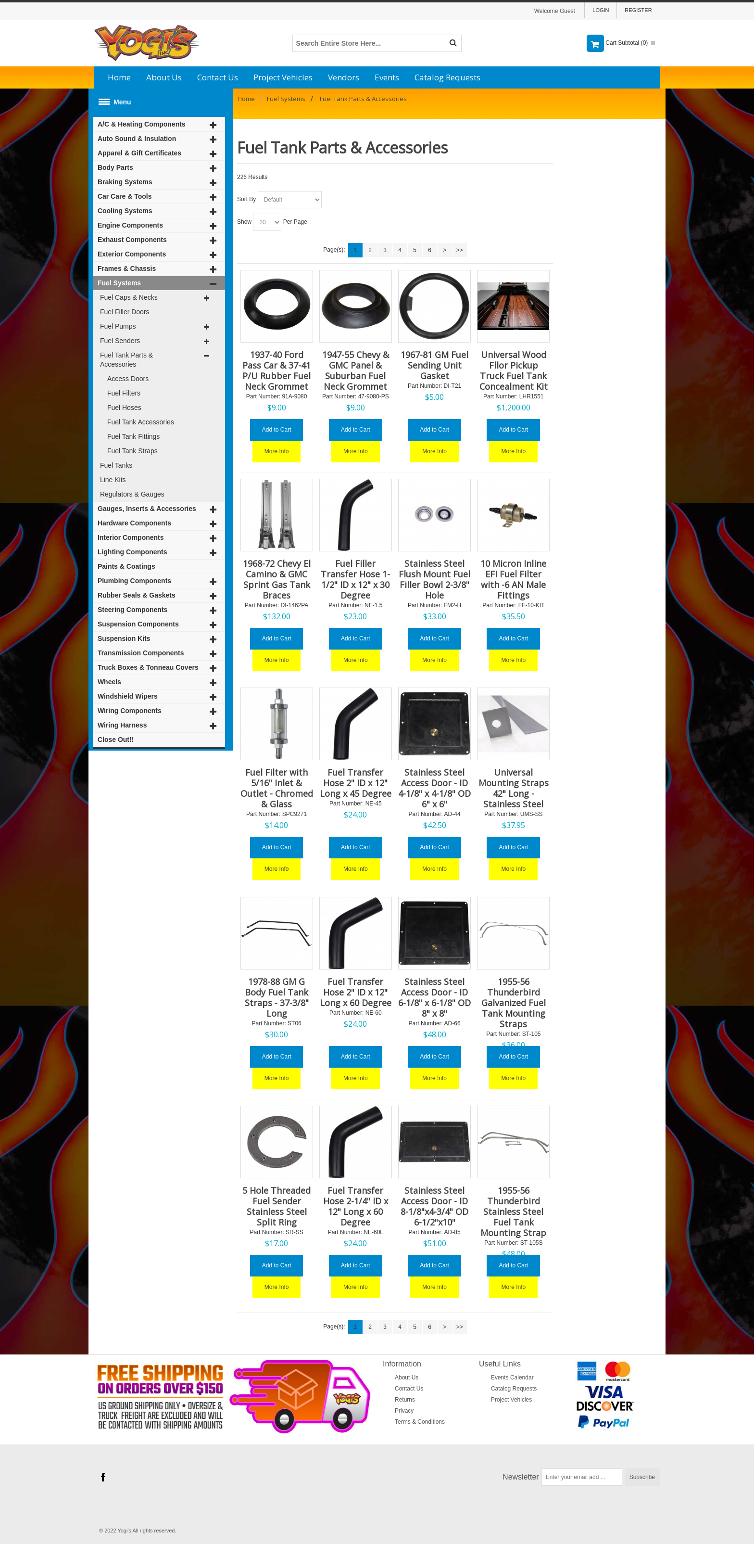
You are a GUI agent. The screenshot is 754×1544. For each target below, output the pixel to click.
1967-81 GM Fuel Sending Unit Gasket (434, 365)
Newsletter (521, 1477)
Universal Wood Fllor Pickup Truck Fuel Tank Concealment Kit (513, 370)
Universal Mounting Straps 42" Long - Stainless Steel (513, 788)
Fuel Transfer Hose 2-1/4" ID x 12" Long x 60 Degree (355, 1206)
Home (119, 77)
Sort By (246, 199)
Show (244, 221)
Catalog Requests (447, 77)
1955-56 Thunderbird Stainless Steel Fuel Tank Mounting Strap (513, 1211)
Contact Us (217, 77)
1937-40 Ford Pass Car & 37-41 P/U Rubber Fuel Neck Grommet (276, 370)
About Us (164, 77)
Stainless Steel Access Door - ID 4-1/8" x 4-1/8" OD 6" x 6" (434, 788)
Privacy (404, 1410)
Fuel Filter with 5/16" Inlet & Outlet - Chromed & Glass (276, 788)
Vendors (343, 77)
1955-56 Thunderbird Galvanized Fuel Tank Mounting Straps (513, 1003)
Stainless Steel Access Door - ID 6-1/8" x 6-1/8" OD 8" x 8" (434, 997)
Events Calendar (512, 1377)
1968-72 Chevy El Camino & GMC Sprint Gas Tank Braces (277, 579)
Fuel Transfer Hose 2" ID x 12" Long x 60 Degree (355, 992)
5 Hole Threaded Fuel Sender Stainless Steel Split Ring (276, 1206)
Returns (405, 1399)
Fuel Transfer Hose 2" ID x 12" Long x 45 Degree (355, 782)
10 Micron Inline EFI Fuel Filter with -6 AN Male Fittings (513, 579)
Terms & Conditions (420, 1421)
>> (459, 250)
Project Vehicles (283, 77)
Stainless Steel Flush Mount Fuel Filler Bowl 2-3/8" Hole (434, 579)
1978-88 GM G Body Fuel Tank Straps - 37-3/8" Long (277, 997)
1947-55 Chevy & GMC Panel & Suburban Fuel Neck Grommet (355, 370)
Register (638, 10)
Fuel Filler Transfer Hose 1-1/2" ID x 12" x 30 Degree (355, 579)
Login (600, 10)
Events (387, 77)
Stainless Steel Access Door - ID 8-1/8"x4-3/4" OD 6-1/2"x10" (434, 1206)
